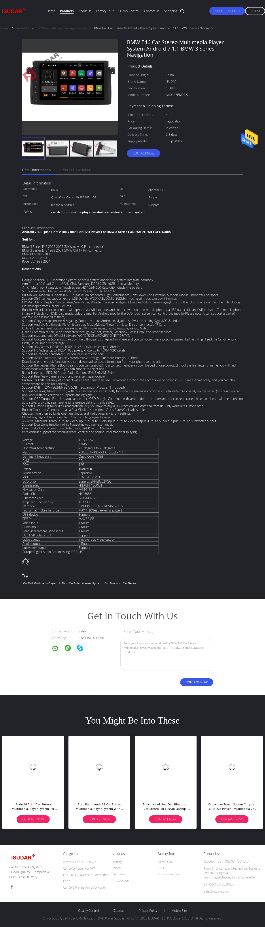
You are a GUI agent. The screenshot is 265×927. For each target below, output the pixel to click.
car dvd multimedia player (39, 583)
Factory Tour (105, 11)
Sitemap (119, 910)
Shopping (170, 11)
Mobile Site (179, 910)
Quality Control (128, 11)
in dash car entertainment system (80, 583)
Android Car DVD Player (79, 862)
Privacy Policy (148, 910)
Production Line (169, 874)
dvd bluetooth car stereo (120, 583)
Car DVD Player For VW (79, 868)
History (117, 862)
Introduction (120, 880)
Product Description (75, 169)
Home (51, 11)
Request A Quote (227, 11)
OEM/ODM (165, 862)
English (255, 11)
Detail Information (36, 169)
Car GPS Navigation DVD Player (84, 887)
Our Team (119, 874)
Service (117, 868)
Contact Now (143, 153)
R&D (161, 868)
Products (67, 11)
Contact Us (151, 11)
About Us (84, 11)
